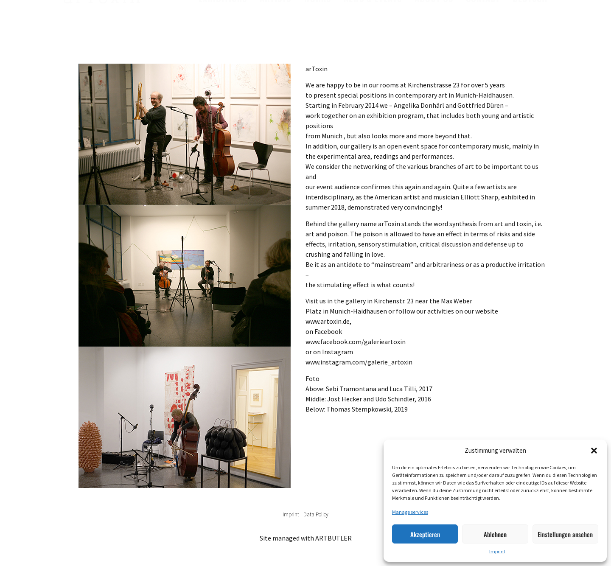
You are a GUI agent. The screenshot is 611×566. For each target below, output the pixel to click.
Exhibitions (223, 17)
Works (317, 17)
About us (434, 17)
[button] (594, 450)
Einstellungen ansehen (565, 534)
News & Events (373, 17)
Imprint (497, 551)
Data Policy (315, 514)
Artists (275, 17)
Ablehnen (495, 534)
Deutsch (530, 17)
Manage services (410, 512)
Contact (483, 17)
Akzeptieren (425, 534)
